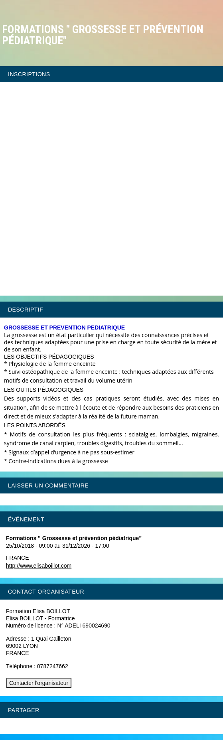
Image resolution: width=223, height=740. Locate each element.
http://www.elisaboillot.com (38, 565)
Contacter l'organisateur (38, 683)
